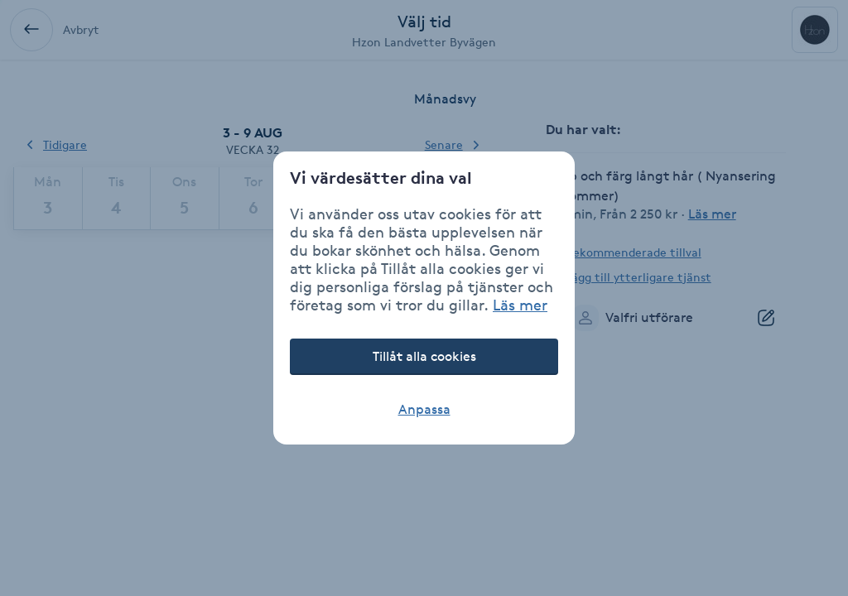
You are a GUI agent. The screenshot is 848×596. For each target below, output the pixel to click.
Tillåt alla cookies (424, 356)
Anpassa (424, 409)
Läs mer (520, 305)
